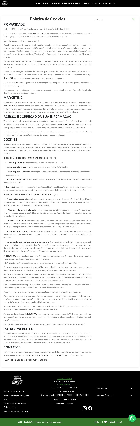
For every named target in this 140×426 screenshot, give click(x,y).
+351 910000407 (64, 384)
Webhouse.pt (116, 422)
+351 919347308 (64, 378)
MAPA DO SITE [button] (101, 388)
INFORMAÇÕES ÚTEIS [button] (104, 395)
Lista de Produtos (91, 3)
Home (38, 3)
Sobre (46, 3)
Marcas (56, 3)
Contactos (109, 3)
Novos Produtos (71, 3)
